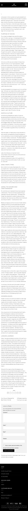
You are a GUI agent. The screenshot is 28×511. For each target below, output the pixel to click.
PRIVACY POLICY (5, 498)
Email (4, 431)
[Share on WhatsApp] (8, 393)
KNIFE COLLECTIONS (6, 471)
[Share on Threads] (15, 393)
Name (4, 425)
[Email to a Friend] (18, 393)
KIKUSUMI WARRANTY (6, 495)
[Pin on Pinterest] (20, 393)
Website (5, 438)
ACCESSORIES (4, 476)
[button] (2, 5)
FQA (2, 492)
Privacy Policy (22, 507)
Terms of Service (12, 509)
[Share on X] (13, 393)
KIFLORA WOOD (5, 473)
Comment (5, 412)
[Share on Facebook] (10, 393)
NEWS (2, 484)
